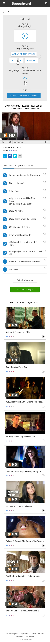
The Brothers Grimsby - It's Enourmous (23, 576)
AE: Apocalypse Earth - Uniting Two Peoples (25, 402)
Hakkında (19, 637)
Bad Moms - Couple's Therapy (19, 506)
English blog (25, 634)
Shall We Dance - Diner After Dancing (22, 611)
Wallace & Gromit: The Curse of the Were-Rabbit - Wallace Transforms (25, 541)
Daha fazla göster (25, 280)
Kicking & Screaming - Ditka (18, 332)
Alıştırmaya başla (25, 290)
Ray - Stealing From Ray (16, 367)
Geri (8, 12)
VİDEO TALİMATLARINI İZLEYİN (23, 95)
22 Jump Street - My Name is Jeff (20, 437)
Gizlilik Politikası (38, 634)
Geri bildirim (30, 637)
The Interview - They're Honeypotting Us (23, 471)
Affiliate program (11, 634)
